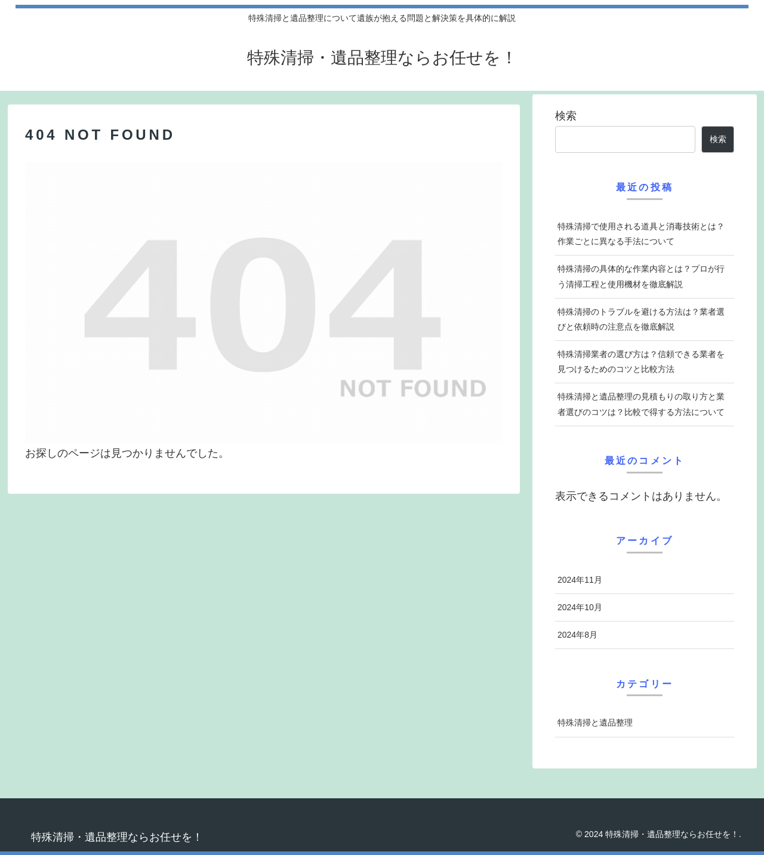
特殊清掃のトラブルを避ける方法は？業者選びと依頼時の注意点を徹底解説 (641, 319)
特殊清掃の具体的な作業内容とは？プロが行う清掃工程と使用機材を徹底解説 (641, 276)
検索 (566, 116)
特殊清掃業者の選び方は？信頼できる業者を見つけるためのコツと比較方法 (641, 361)
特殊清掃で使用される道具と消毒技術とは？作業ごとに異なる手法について (641, 234)
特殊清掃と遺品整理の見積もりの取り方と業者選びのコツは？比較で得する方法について (641, 404)
